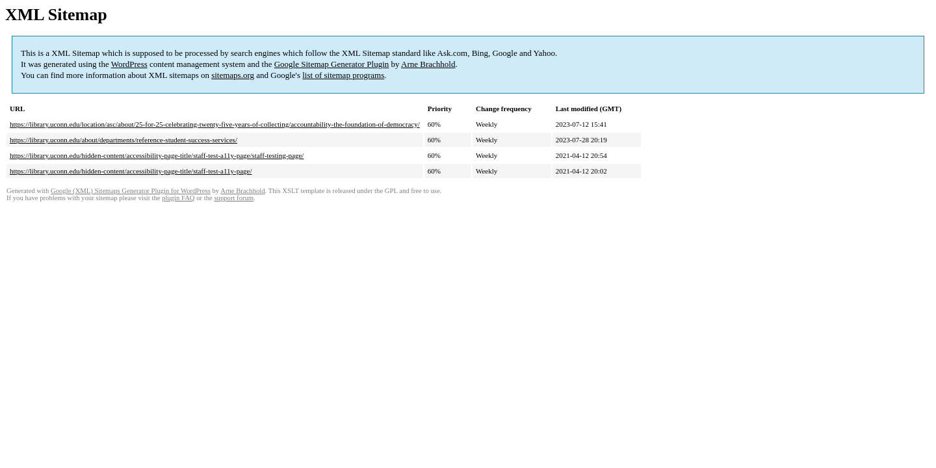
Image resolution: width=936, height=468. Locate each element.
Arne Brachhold (428, 64)
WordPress (129, 64)
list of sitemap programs (343, 75)
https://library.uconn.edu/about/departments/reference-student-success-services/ (123, 140)
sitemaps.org (232, 75)
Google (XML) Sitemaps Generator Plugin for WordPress (131, 190)
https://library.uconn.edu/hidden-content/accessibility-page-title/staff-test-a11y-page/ (131, 171)
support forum (234, 198)
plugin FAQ (178, 198)
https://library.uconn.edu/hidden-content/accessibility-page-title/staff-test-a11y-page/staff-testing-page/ (157, 155)
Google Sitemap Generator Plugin (331, 64)
